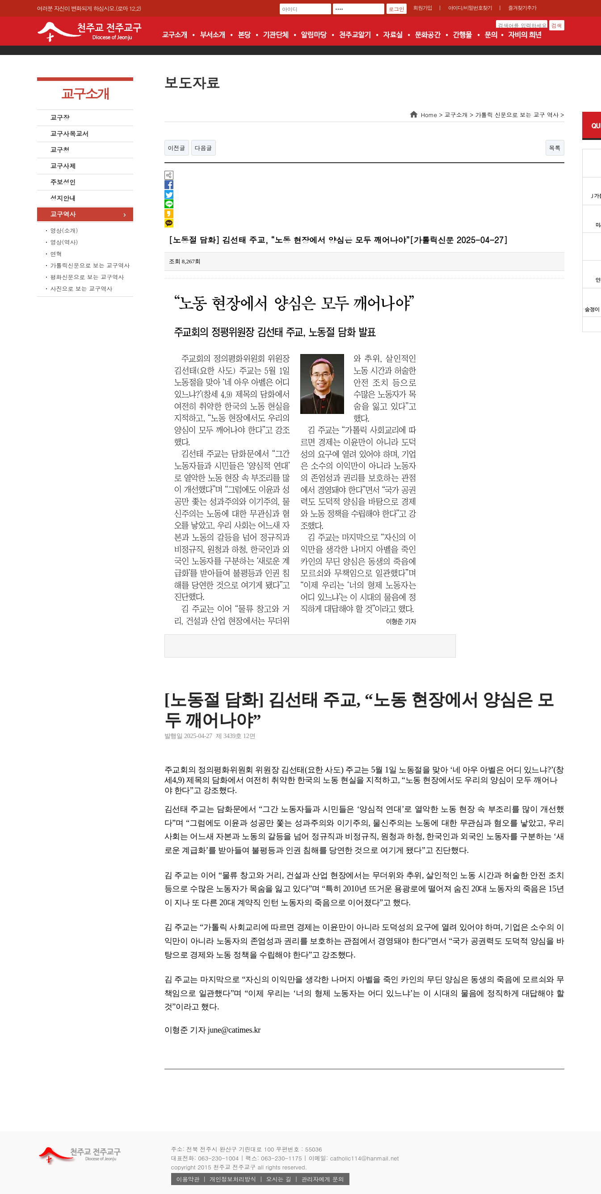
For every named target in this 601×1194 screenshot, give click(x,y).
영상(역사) (64, 242)
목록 (555, 147)
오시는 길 (278, 1179)
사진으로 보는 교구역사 (81, 288)
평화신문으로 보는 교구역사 (87, 277)
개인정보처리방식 (233, 1179)
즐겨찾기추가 (522, 7)
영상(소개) (64, 230)
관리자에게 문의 (322, 1179)
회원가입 (422, 7)
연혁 (56, 253)
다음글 (203, 147)
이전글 (176, 147)
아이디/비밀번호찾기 (470, 7)
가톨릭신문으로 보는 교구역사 (90, 265)
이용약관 (188, 1179)
